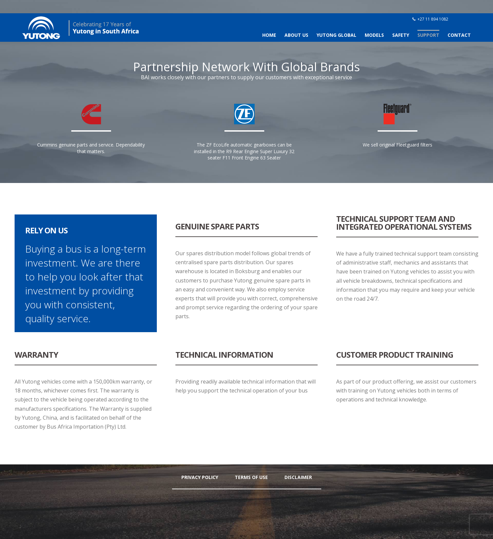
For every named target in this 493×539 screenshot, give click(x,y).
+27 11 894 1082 (432, 19)
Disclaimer (298, 477)
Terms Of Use (251, 477)
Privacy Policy (199, 477)
